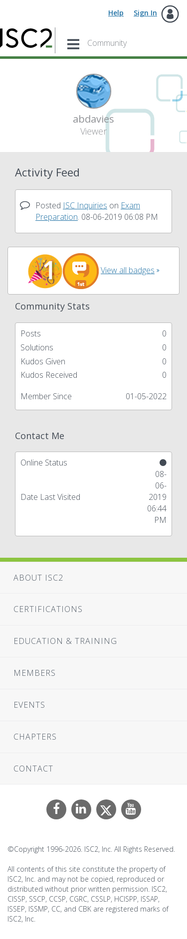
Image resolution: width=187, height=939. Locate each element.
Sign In (145, 12)
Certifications (48, 609)
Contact (33, 768)
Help (116, 12)
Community (107, 42)
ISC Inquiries (85, 205)
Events (29, 704)
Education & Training (65, 640)
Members (34, 672)
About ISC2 (38, 577)
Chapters (35, 736)
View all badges (128, 270)
